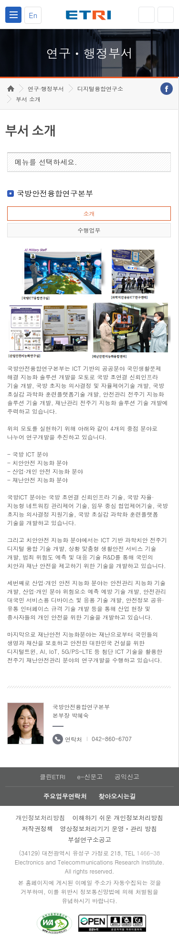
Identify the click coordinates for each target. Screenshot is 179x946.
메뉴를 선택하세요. (46, 162)
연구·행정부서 (46, 88)
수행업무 (88, 230)
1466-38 (148, 853)
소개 (89, 213)
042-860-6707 (112, 738)
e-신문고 (90, 776)
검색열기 (166, 15)
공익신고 (127, 776)
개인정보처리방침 (40, 817)
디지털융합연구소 (100, 88)
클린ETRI (52, 776)
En (33, 15)
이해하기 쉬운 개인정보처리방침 (118, 817)
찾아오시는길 (117, 796)
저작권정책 (37, 828)
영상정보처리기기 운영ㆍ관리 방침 (109, 828)
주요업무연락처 (65, 796)
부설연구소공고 (89, 839)
